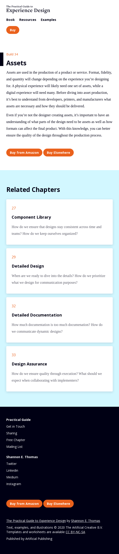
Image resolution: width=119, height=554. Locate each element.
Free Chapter (15, 440)
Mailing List (14, 446)
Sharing (11, 433)
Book (10, 20)
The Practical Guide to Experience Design (36, 521)
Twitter (11, 464)
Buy (13, 30)
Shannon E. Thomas (85, 521)
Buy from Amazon (24, 152)
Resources (27, 20)
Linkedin (12, 470)
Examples (48, 20)
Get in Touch (15, 426)
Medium (12, 477)
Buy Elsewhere (58, 152)
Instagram (13, 484)
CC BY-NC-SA (75, 532)
